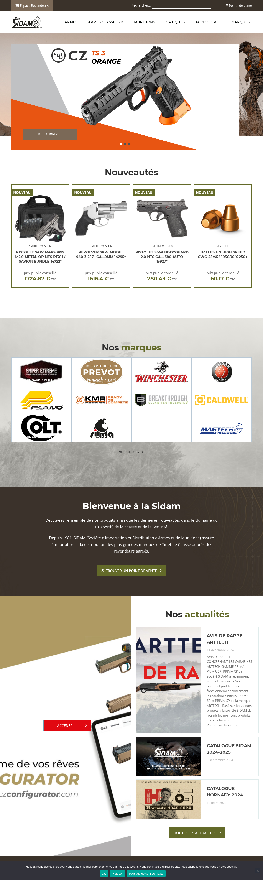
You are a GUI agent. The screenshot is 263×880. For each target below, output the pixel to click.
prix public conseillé (40, 276)
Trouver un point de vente (129, 570)
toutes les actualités (194, 833)
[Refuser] (257, 870)
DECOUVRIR (48, 134)
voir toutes (129, 452)
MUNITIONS (144, 22)
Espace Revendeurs (32, 5)
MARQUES (241, 22)
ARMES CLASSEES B (105, 22)
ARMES (71, 22)
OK (104, 873)
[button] (121, 144)
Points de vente (239, 5)
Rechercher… (141, 5)
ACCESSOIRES (208, 22)
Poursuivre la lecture (222, 725)
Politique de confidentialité (146, 873)
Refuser (117, 873)
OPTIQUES (175, 22)
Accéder (64, 725)
